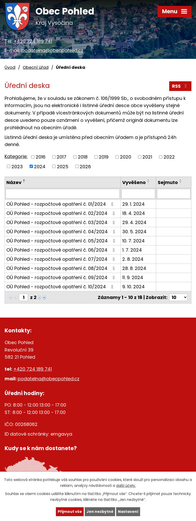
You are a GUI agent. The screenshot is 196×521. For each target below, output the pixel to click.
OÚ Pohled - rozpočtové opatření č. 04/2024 (61, 231)
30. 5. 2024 (134, 231)
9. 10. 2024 (133, 286)
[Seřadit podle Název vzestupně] (24, 180)
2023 (17, 166)
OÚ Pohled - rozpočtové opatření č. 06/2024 (61, 250)
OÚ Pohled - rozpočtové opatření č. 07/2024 (61, 259)
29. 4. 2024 (134, 222)
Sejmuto (168, 182)
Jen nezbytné (100, 511)
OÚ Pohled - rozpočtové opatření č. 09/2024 (61, 277)
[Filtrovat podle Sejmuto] (173, 194)
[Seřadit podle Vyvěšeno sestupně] (148, 182)
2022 (169, 157)
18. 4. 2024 (133, 213)
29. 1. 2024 (133, 204)
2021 (147, 157)
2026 (85, 166)
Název (13, 182)
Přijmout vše (70, 511)
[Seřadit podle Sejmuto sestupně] (180, 182)
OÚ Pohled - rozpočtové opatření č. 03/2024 (61, 222)
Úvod (10, 67)
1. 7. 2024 (132, 250)
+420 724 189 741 (33, 41)
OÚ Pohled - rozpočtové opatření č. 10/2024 (60, 286)
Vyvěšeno (134, 182)
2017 (61, 157)
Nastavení (128, 511)
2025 (62, 166)
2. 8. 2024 (132, 259)
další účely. (126, 485)
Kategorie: (16, 156)
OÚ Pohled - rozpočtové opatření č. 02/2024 (61, 213)
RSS (180, 86)
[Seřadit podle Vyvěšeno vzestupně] (148, 180)
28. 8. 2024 (134, 268)
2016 (40, 157)
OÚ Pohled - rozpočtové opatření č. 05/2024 (61, 241)
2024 (39, 166)
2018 (83, 157)
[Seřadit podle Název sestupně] (24, 182)
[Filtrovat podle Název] (63, 194)
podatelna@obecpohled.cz (52, 50)
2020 (125, 157)
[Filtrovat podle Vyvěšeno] (138, 194)
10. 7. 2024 (133, 241)
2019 (103, 157)
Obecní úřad (35, 67)
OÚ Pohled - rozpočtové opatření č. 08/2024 (61, 268)
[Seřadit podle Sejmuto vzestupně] (180, 180)
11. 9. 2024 (132, 277)
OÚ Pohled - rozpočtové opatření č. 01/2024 (60, 204)
